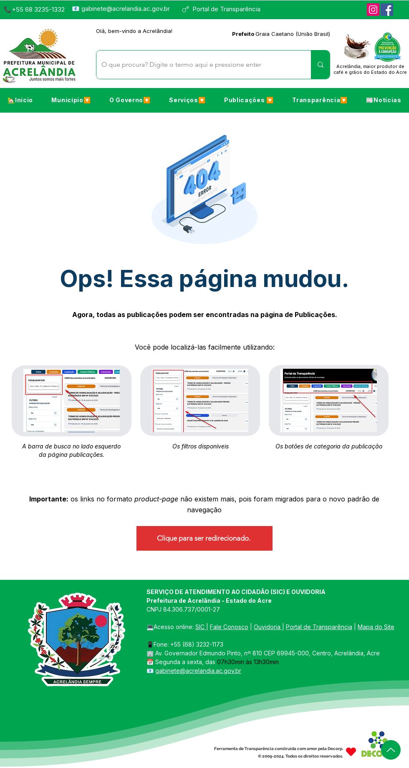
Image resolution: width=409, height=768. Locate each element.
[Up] (391, 750)
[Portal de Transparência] (224, 9)
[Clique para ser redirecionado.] (204, 538)
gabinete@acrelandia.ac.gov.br (125, 9)
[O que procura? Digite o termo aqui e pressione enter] (197, 64)
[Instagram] (373, 9)
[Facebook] (387, 9)
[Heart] (351, 751)
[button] (71, 99)
